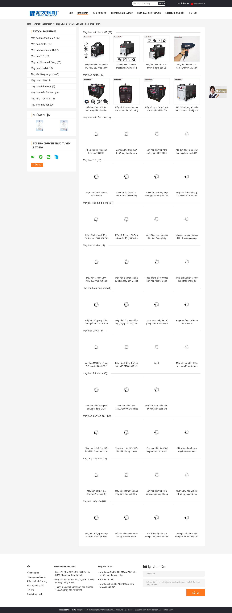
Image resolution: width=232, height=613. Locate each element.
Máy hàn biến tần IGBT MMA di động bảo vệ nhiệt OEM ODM (156, 67)
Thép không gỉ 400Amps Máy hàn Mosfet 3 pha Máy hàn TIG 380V (156, 281)
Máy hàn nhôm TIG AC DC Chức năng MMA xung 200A (117, 585)
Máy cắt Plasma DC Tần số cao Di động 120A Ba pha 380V (126, 238)
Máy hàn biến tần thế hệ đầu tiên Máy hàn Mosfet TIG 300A (126, 281)
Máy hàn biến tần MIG (42, 50)
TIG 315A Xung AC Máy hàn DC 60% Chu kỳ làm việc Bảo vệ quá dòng (186, 110)
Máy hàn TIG (37, 56)
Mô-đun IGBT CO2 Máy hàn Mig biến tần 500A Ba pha (187, 153)
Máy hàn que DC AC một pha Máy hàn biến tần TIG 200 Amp (156, 110)
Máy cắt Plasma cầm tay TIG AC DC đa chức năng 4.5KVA (126, 110)
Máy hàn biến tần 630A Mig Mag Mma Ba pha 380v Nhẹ (187, 366)
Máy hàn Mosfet (39, 68)
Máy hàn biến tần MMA (43, 38)
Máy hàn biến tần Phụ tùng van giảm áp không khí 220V (157, 494)
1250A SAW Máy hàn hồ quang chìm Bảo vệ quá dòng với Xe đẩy (156, 323)
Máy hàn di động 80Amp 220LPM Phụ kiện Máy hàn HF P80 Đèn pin (96, 536)
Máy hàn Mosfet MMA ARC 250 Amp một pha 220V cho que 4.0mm (96, 281)
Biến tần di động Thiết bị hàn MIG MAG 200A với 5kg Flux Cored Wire (126, 366)
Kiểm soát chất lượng (149, 13)
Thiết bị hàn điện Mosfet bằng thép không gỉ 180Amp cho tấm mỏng (187, 281)
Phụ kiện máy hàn (40, 104)
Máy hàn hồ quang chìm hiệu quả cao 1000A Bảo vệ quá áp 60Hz (96, 323)
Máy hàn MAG (38, 80)
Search (162, 4)
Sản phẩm (82, 13)
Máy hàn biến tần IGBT (43, 92)
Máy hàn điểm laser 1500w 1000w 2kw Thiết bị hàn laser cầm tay (126, 408)
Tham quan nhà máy (122, 13)
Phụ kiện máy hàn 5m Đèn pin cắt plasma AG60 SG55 (157, 536)
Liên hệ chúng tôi (174, 13)
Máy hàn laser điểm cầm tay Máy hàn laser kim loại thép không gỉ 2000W (156, 408)
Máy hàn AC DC (39, 44)
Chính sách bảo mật (67, 610)
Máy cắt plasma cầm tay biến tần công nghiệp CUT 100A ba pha (156, 238)
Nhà (71, 13)
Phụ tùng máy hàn (40, 98)
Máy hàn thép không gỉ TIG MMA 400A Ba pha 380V (186, 195)
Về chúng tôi (99, 13)
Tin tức (193, 13)
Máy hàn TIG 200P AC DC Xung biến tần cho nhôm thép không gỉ (96, 110)
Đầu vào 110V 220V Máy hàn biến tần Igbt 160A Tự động (126, 451)
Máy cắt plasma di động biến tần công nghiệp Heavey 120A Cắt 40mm (187, 238)
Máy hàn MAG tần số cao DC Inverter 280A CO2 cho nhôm (96, 366)
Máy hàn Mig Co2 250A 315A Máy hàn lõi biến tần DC (126, 153)
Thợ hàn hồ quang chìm (43, 74)
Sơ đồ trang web (34, 594)
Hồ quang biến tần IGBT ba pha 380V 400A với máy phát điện (156, 451)
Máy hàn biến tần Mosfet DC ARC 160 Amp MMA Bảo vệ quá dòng (96, 67)
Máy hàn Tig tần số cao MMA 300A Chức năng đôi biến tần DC (126, 195)
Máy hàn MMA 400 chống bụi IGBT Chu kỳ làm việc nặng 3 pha (74, 581)
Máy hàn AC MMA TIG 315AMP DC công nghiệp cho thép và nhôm (118, 573)
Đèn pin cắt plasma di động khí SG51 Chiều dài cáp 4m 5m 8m (187, 536)
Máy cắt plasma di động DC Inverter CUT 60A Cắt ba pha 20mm (96, 238)
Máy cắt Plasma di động (43, 62)
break (156, 363)
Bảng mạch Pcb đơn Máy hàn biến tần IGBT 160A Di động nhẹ (96, 451)
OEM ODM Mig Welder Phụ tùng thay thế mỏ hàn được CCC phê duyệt (187, 494)
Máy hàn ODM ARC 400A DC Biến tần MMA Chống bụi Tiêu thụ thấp (72, 573)
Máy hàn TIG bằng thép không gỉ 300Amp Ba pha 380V (156, 195)
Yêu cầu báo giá (183, 3)
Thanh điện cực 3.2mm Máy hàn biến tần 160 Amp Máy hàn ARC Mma (74, 588)
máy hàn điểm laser (41, 86)
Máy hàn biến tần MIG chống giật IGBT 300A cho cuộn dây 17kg (156, 153)
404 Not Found (106, 579)
